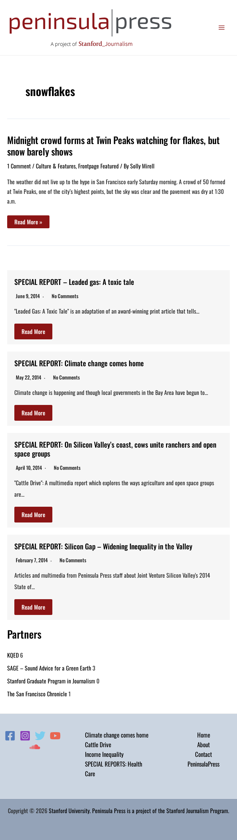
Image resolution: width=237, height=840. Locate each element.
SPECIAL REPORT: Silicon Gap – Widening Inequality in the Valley (103, 544)
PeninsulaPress (203, 762)
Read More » (28, 222)
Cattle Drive (98, 742)
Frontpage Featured (98, 166)
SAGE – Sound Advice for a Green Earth (49, 666)
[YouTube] (55, 734)
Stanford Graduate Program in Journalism (51, 679)
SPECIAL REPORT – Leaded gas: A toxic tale (74, 281)
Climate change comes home (116, 733)
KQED (13, 653)
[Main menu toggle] (222, 27)
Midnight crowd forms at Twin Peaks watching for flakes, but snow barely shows (113, 145)
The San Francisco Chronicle (37, 692)
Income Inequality (104, 752)
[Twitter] (40, 734)
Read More (33, 331)
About (203, 742)
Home (203, 733)
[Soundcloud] (34, 745)
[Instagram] (25, 734)
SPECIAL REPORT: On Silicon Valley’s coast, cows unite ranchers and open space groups (115, 448)
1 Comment (19, 166)
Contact (203, 752)
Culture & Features (56, 166)
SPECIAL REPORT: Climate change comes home (79, 362)
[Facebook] (10, 734)
